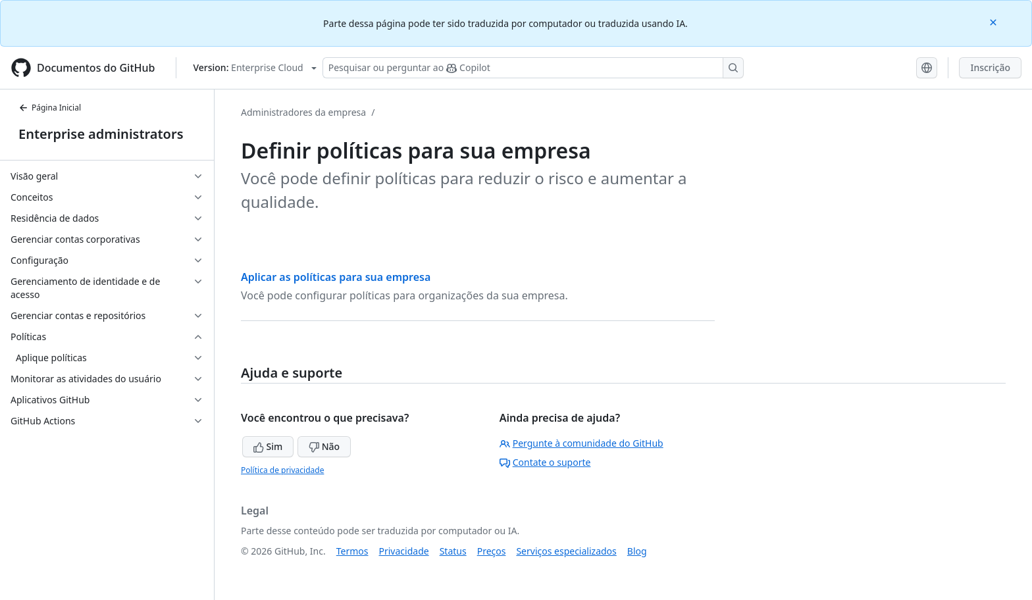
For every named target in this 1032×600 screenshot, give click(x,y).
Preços (491, 551)
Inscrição (990, 67)
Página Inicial (49, 107)
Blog (637, 551)
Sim (267, 446)
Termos (352, 551)
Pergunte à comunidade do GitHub (581, 443)
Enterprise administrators (101, 134)
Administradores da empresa (303, 112)
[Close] (994, 21)
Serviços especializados (566, 551)
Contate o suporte (545, 462)
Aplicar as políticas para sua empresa (335, 277)
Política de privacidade (282, 470)
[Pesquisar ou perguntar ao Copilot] (533, 67)
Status (453, 551)
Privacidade (404, 551)
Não (324, 446)
